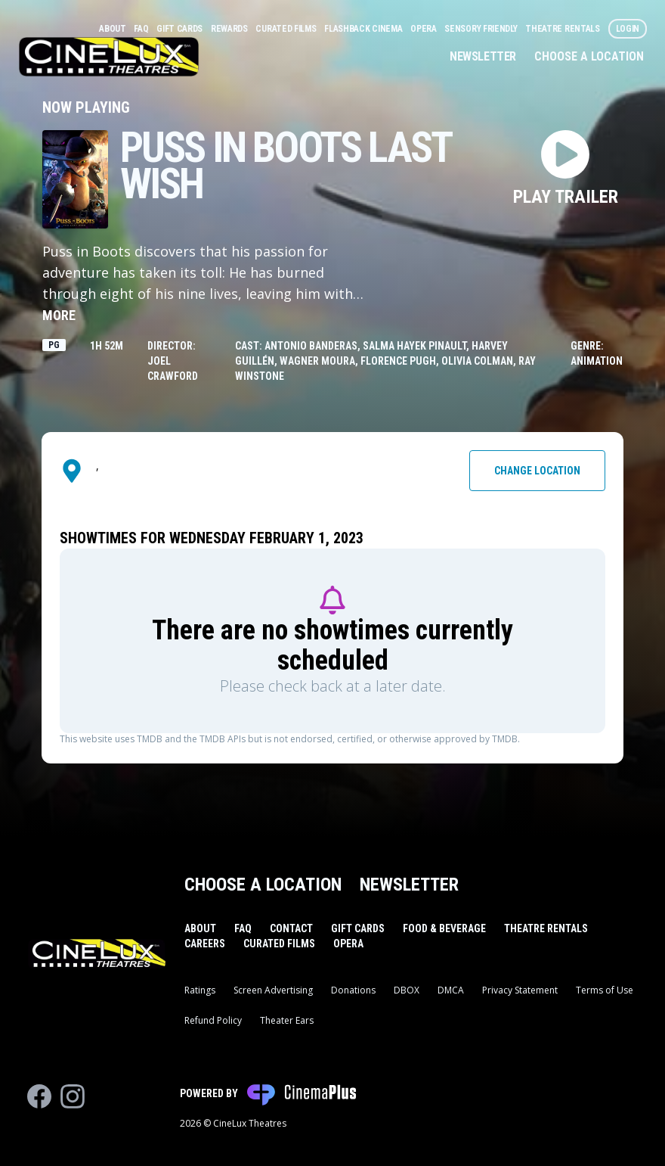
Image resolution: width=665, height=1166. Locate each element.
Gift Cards (180, 28)
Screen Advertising (273, 990)
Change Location (537, 471)
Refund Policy (213, 1020)
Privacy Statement (520, 990)
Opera (424, 28)
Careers (204, 943)
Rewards (230, 28)
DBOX (406, 990)
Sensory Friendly (481, 28)
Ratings (199, 990)
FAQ (142, 28)
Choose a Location (589, 56)
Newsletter (483, 56)
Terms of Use (604, 990)
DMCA (451, 990)
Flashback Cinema (364, 28)
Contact (291, 928)
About (113, 28)
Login (628, 28)
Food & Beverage (444, 928)
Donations (353, 990)
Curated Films (286, 28)
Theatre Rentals (563, 28)
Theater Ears (287, 1020)
